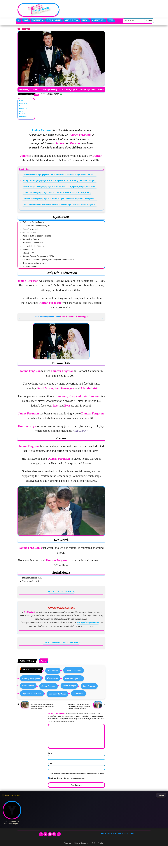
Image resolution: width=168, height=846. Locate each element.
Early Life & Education (23, 105)
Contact (101, 843)
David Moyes (52, 678)
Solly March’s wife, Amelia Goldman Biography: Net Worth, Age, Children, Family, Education (42, 706)
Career (21, 111)
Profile (21, 101)
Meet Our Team (71, 20)
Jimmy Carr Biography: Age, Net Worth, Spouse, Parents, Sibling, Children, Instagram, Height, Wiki (60, 180)
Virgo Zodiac (78, 693)
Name (50, 753)
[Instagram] (54, 834)
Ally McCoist (53, 671)
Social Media (23, 116)
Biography (37, 20)
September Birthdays (57, 694)
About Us (67, 843)
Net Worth (22, 114)
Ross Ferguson (89, 686)
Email (50, 763)
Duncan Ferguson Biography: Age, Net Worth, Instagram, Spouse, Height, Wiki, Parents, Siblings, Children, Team (60, 186)
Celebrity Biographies (31, 678)
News (85, 20)
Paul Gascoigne (69, 686)
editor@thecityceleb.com (88, 622)
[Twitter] (45, 834)
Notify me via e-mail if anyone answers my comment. (67, 778)
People (43, 661)
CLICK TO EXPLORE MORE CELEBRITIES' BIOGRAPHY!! (61, 643)
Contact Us (98, 20)
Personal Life (23, 108)
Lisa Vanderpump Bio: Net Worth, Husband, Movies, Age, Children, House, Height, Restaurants (60, 204)
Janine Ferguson (41, 130)
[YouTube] (50, 834)
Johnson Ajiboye (53, 94)
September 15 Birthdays (32, 693)
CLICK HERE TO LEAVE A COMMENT (60, 592)
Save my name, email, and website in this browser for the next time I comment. (77, 774)
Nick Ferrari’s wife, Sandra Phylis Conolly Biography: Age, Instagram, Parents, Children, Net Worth (79, 706)
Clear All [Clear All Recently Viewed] (161, 795)
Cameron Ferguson (74, 670)
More (110, 20)
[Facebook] (41, 834)
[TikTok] (59, 834)
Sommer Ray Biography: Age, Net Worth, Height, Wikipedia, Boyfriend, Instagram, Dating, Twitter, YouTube (60, 198)
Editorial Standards (81, 843)
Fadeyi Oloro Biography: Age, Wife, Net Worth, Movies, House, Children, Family (57, 192)
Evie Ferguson (28, 686)
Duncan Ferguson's (73, 678)
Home (25, 20)
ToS (93, 843)
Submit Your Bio (54, 20)
